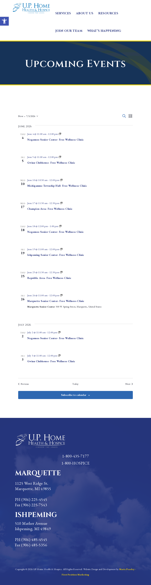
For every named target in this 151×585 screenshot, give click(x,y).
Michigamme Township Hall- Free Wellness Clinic (57, 185)
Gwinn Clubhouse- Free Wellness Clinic (51, 162)
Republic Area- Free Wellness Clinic (49, 278)
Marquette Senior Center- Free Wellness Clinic (55, 301)
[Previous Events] (23, 384)
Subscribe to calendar (73, 395)
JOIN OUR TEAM (68, 31)
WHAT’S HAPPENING (104, 31)
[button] (4, 21)
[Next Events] (129, 384)
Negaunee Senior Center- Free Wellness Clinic (55, 139)
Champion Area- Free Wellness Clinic (50, 209)
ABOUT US (84, 13)
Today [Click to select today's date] (75, 383)
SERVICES (63, 13)
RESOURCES (108, 13)
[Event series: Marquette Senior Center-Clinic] (60, 134)
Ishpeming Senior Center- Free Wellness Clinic (55, 255)
